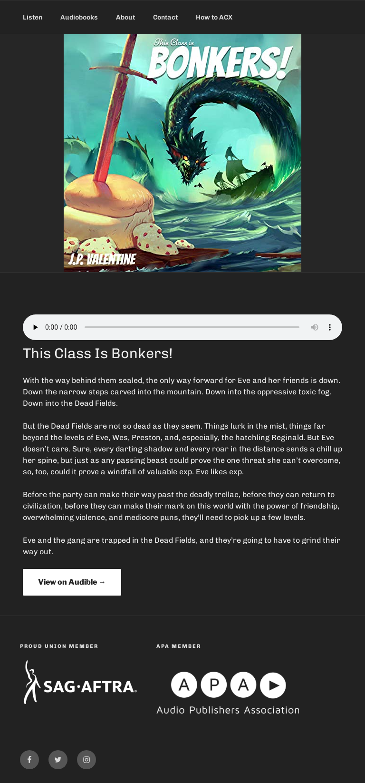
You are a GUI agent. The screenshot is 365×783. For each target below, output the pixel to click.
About (125, 17)
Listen (32, 17)
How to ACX (214, 17)
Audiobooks (79, 17)
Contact (165, 17)
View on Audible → (72, 582)
